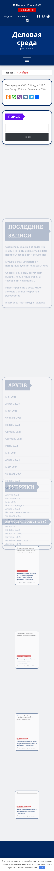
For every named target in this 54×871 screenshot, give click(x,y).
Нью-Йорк (22, 72)
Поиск (14, 116)
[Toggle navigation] (27, 60)
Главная (8, 72)
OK (42, 867)
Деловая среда (27, 38)
